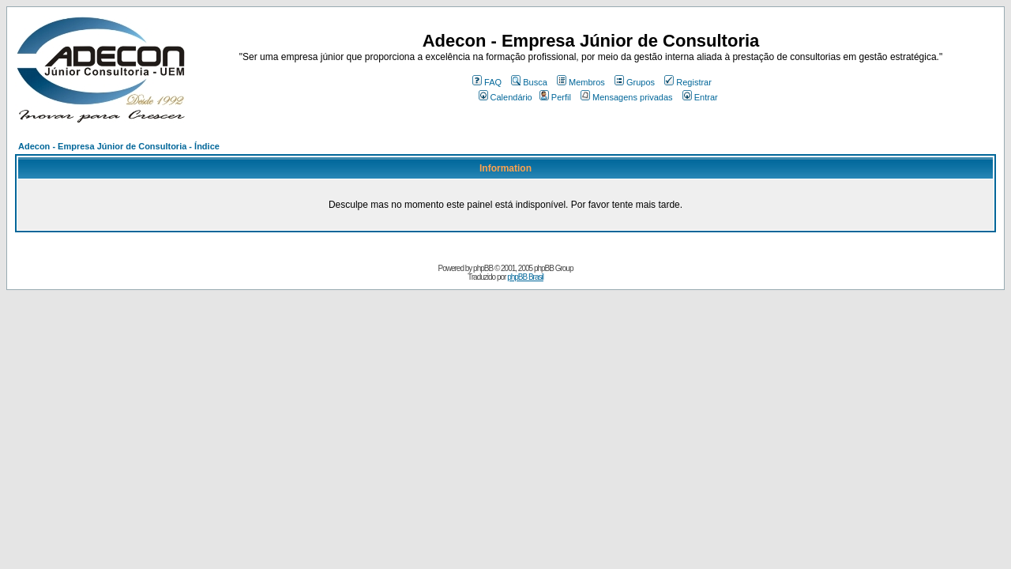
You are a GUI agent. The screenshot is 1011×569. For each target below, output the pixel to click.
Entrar (700, 97)
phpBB (483, 268)
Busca (529, 82)
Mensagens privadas (627, 97)
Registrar (688, 82)
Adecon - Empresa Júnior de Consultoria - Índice (119, 146)
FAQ (487, 82)
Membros (581, 82)
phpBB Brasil (525, 277)
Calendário (505, 97)
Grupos (634, 82)
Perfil (555, 97)
